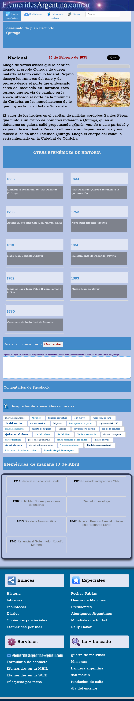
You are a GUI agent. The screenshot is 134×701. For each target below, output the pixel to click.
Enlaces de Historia (55, 15)
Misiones (79, 661)
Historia (14, 593)
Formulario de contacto (27, 662)
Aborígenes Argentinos (91, 613)
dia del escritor (84, 688)
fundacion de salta (87, 681)
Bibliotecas (16, 607)
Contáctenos (33, 14)
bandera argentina (87, 668)
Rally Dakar (81, 627)
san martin (80, 675)
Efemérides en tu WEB (27, 675)
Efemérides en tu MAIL (27, 668)
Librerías (14, 600)
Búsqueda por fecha (24, 682)
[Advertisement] (67, 42)
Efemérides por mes (24, 627)
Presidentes (81, 607)
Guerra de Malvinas (88, 600)
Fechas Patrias (84, 593)
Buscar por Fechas (12, 15)
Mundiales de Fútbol (89, 620)
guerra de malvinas (88, 655)
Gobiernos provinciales (27, 620)
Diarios (74, 14)
